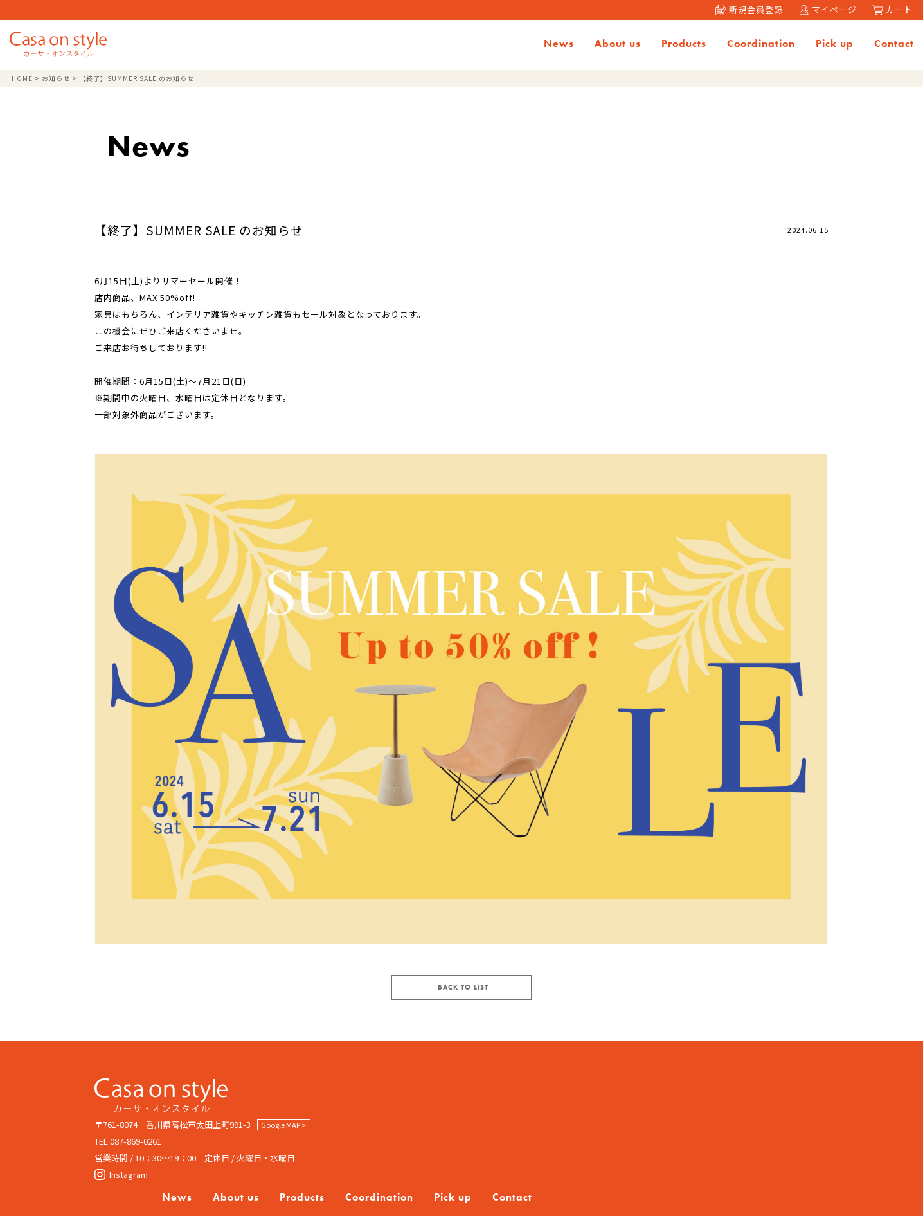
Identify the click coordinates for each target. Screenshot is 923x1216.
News (557, 45)
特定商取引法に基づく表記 (647, 1122)
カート (892, 10)
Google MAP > (284, 1134)
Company (449, 1122)
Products (682, 45)
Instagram (121, 1183)
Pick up (833, 45)
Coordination (760, 45)
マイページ (826, 10)
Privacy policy (532, 1122)
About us (616, 45)
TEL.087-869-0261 (127, 1150)
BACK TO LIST (463, 996)
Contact (893, 45)
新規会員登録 (747, 10)
